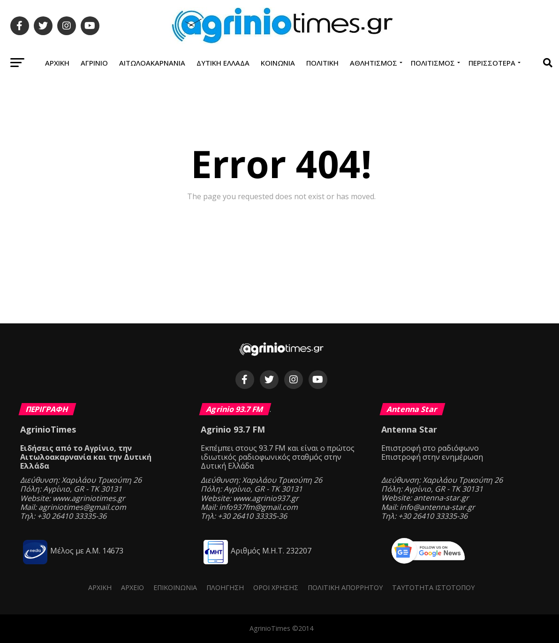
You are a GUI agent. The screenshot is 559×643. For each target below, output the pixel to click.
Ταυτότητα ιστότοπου (433, 587)
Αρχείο (132, 587)
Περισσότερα (491, 62)
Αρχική (57, 62)
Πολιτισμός (433, 62)
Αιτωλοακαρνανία (152, 62)
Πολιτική (322, 62)
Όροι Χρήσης (275, 587)
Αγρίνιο (94, 62)
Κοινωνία (278, 62)
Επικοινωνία (175, 587)
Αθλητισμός (373, 62)
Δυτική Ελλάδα (222, 62)
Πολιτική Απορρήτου (345, 587)
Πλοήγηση (225, 587)
